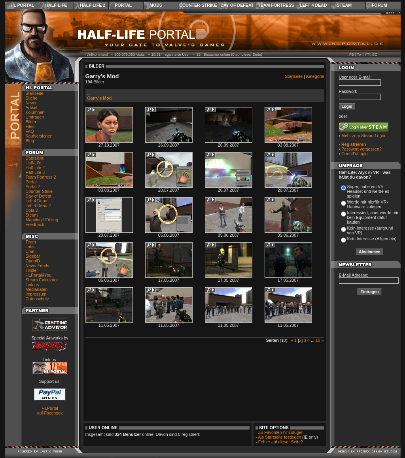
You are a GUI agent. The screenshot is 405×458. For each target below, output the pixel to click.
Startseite (35, 93)
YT (367, 55)
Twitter (32, 270)
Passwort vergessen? (361, 149)
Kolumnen (35, 112)
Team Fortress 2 (41, 177)
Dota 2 (32, 210)
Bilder (31, 121)
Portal (123, 5)
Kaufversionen (39, 136)
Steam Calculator (42, 279)
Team (31, 241)
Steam (344, 5)
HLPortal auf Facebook (50, 410)
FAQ (30, 131)
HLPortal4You (38, 275)
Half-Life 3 (35, 172)
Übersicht (35, 158)
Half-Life (56, 5)
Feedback (35, 224)
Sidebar (33, 256)
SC (374, 55)
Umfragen (35, 117)
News (31, 102)
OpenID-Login (354, 153)
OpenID (33, 260)
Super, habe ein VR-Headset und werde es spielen (368, 191)
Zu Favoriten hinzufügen (281, 432)
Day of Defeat (237, 5)
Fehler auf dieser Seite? (280, 441)
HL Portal (22, 5)
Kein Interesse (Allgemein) (372, 238)
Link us (32, 284)
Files (30, 126)
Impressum (36, 294)
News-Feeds (37, 265)
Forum (379, 5)
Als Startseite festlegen (279, 437)
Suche (32, 98)
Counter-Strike (198, 5)
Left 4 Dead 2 (38, 205)
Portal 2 (33, 186)
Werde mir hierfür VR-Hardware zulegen (367, 204)
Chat (30, 251)
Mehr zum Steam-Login (363, 135)
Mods (156, 5)
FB (351, 55)
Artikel (32, 107)
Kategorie (315, 76)
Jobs (30, 246)
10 (318, 340)
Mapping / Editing (42, 219)
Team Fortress (276, 5)
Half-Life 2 (92, 5)
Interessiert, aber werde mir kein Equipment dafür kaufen (373, 217)
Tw (359, 55)
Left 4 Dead (313, 5)
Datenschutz (37, 298)
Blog (30, 140)
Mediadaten (37, 289)
